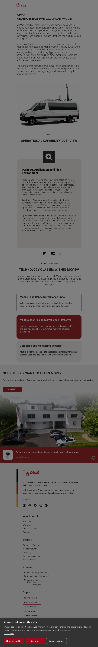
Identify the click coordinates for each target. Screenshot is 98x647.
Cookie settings (51, 641)
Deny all (32, 641)
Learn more (9, 633)
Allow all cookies (13, 641)
